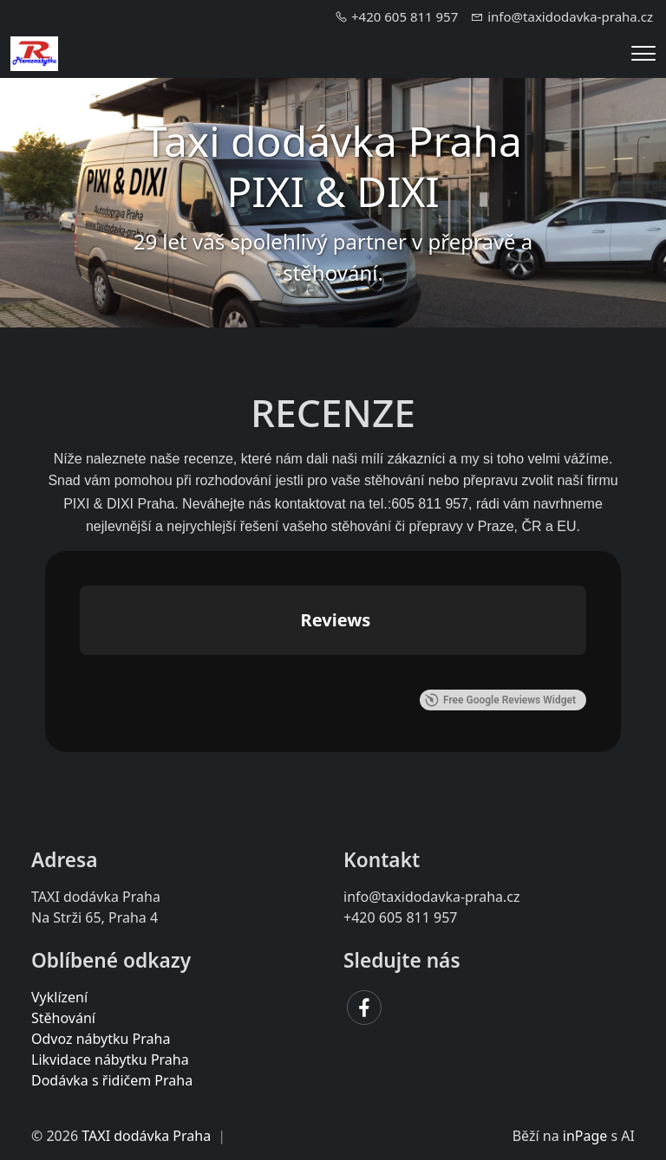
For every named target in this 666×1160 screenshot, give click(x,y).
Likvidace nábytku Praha (110, 1059)
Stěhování (63, 1017)
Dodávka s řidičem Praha (112, 1080)
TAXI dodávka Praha (146, 1135)
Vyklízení (59, 997)
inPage (585, 1135)
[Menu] (643, 53)
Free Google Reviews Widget (500, 700)
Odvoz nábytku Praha (100, 1038)
